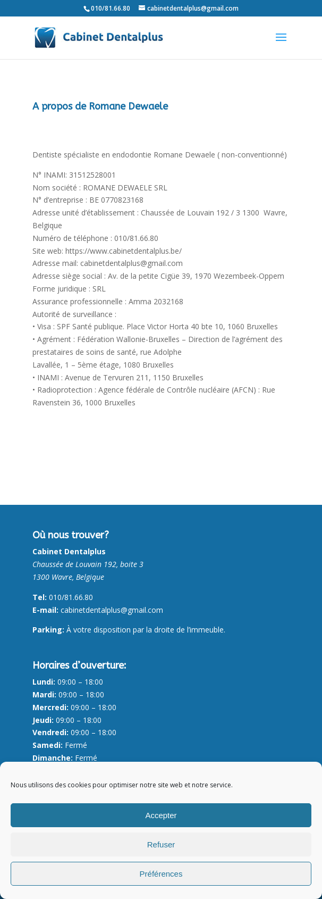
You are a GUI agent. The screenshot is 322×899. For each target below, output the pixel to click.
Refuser (161, 844)
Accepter (160, 815)
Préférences (161, 873)
